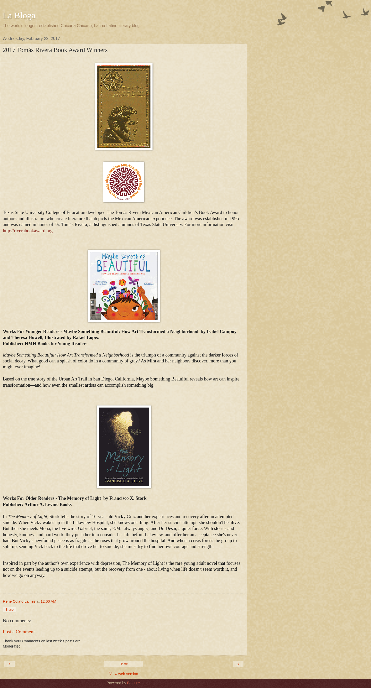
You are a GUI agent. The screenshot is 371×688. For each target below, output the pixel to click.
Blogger (133, 683)
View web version (123, 674)
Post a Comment (19, 631)
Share (9, 609)
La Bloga (19, 15)
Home (124, 664)
